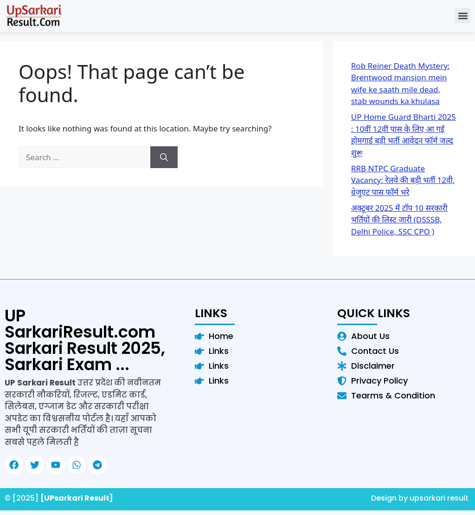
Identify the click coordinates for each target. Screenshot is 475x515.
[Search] (164, 157)
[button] (462, 15)
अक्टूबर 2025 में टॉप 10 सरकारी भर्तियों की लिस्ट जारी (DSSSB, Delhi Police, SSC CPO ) (399, 219)
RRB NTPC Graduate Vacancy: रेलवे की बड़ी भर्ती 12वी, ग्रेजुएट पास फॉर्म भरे (403, 180)
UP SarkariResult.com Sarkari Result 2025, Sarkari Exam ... (85, 340)
